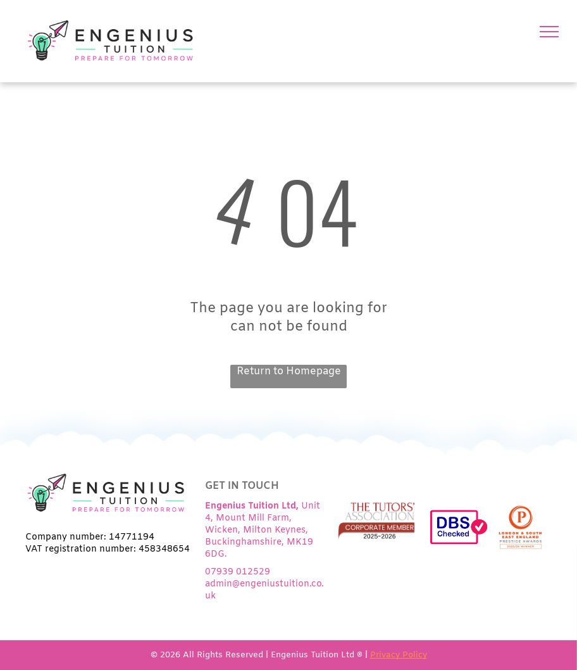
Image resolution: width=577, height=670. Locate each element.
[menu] (549, 31)
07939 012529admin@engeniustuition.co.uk (264, 584)
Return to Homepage (289, 371)
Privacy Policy (398, 655)
